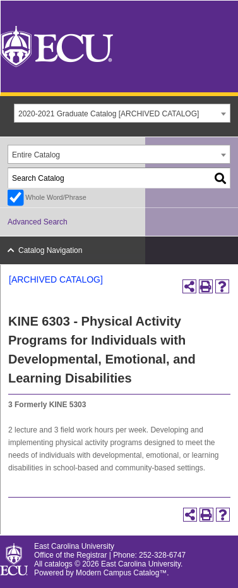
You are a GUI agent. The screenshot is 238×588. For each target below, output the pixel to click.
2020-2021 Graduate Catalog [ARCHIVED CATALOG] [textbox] (108, 113)
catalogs (59, 564)
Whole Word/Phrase (55, 197)
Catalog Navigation (50, 250)
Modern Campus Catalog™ (121, 572)
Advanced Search (38, 221)
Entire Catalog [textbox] (36, 154)
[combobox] (122, 113)
